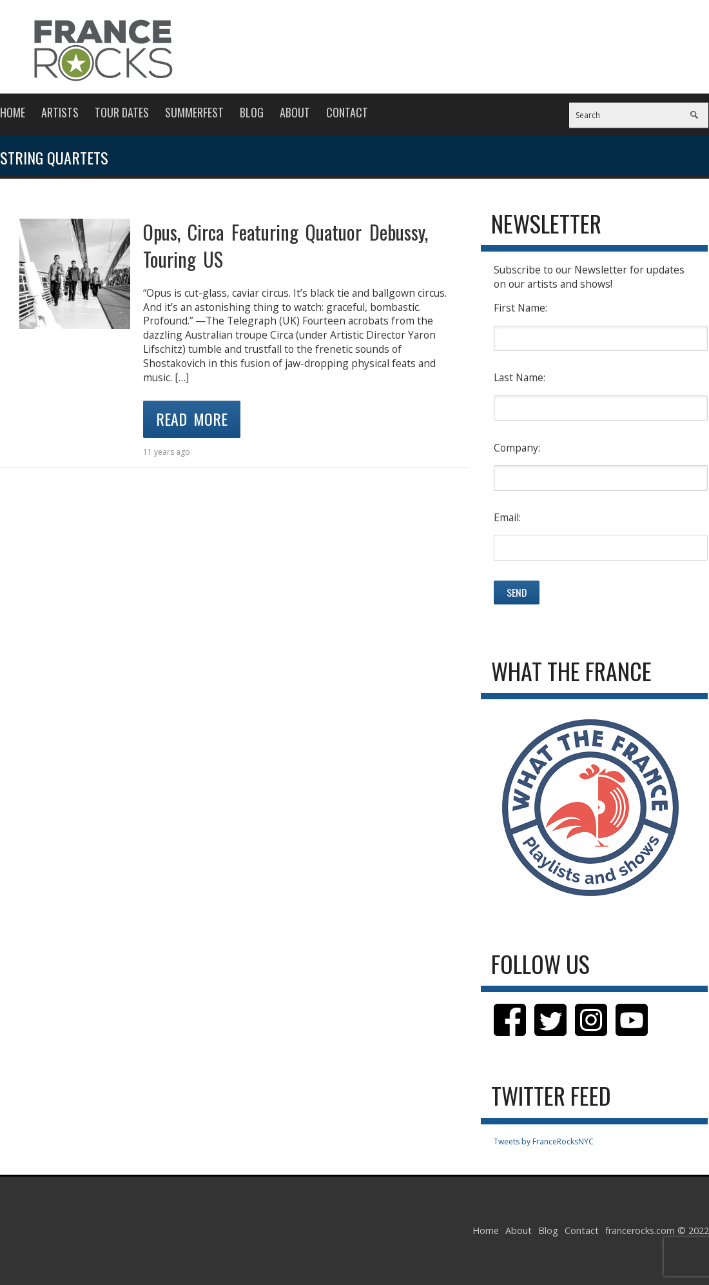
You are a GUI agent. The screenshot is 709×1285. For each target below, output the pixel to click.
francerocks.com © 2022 (657, 1230)
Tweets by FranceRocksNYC (544, 1141)
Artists (60, 112)
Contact (347, 112)
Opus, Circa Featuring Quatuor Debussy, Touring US (285, 245)
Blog (252, 112)
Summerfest (194, 112)
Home (12, 112)
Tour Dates (122, 112)
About (295, 112)
